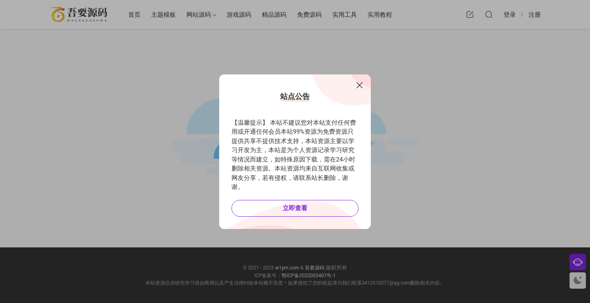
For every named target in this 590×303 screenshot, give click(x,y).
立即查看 (295, 208)
